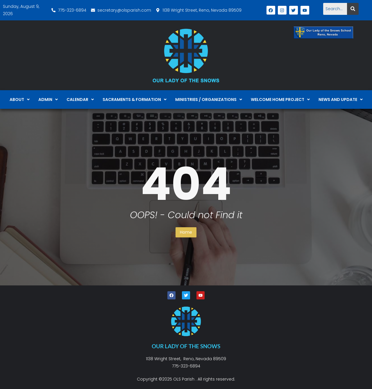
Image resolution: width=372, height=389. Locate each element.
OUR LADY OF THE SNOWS (186, 346)
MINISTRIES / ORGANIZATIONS (208, 99)
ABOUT (20, 99)
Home (186, 232)
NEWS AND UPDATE (341, 99)
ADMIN (48, 99)
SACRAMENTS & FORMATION (135, 99)
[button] (19, 99)
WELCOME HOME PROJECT (280, 99)
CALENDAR (80, 99)
